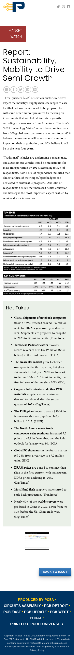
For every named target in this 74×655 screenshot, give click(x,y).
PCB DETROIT (56, 605)
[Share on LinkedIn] (35, 89)
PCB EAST (12, 612)
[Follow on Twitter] (58, 7)
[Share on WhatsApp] (6, 89)
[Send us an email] (63, 7)
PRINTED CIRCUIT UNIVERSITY (37, 624)
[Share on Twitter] (21, 89)
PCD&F (36, 618)
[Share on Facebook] (13, 89)
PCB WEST (59, 612)
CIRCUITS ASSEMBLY (22, 605)
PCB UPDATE (35, 612)
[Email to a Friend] (28, 89)
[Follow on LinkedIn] (68, 7)
